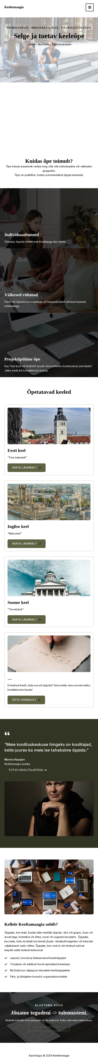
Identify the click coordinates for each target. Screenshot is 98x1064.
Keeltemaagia (14, 7)
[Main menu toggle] (90, 7)
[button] (27, 467)
